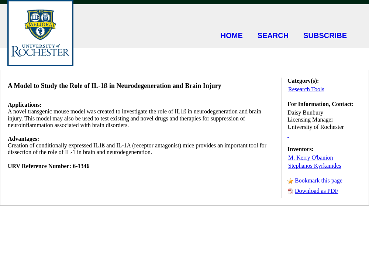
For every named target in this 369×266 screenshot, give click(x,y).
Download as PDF (316, 191)
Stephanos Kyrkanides (314, 166)
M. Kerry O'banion (310, 157)
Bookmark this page (318, 180)
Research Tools (306, 89)
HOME (232, 35)
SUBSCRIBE (325, 35)
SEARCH (273, 35)
